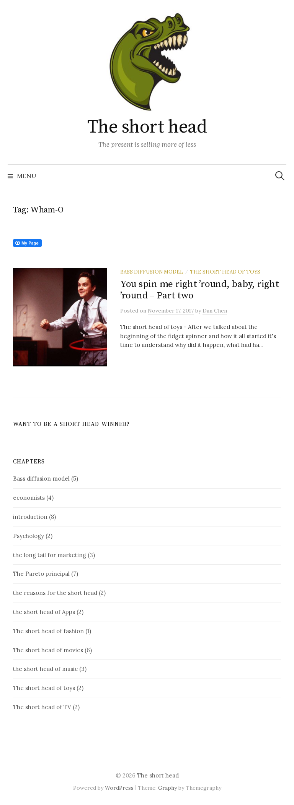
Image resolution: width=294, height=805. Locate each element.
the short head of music (45, 668)
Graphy (167, 787)
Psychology (28, 535)
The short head (147, 127)
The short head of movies (48, 650)
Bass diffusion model (151, 272)
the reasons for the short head (55, 592)
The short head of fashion (48, 631)
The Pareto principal (41, 573)
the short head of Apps (44, 611)
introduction (30, 516)
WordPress (119, 787)
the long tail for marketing (49, 555)
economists (29, 497)
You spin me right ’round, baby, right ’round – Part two (199, 289)
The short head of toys (225, 272)
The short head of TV (42, 707)
